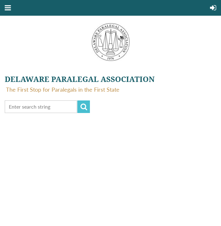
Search (83, 106)
